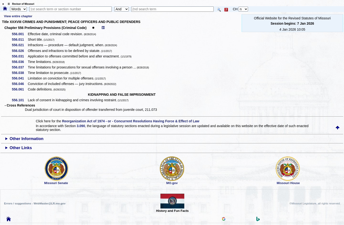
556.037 (19, 67)
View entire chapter (18, 16)
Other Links (21, 148)
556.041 (19, 78)
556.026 (19, 51)
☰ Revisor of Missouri (19, 4)
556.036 (19, 62)
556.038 (19, 73)
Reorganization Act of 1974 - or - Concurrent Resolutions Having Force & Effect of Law (130, 121)
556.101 (19, 100)
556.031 (19, 56)
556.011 (19, 39)
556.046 (19, 84)
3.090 (81, 126)
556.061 (19, 89)
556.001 (19, 34)
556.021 (19, 45)
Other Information (26, 138)
